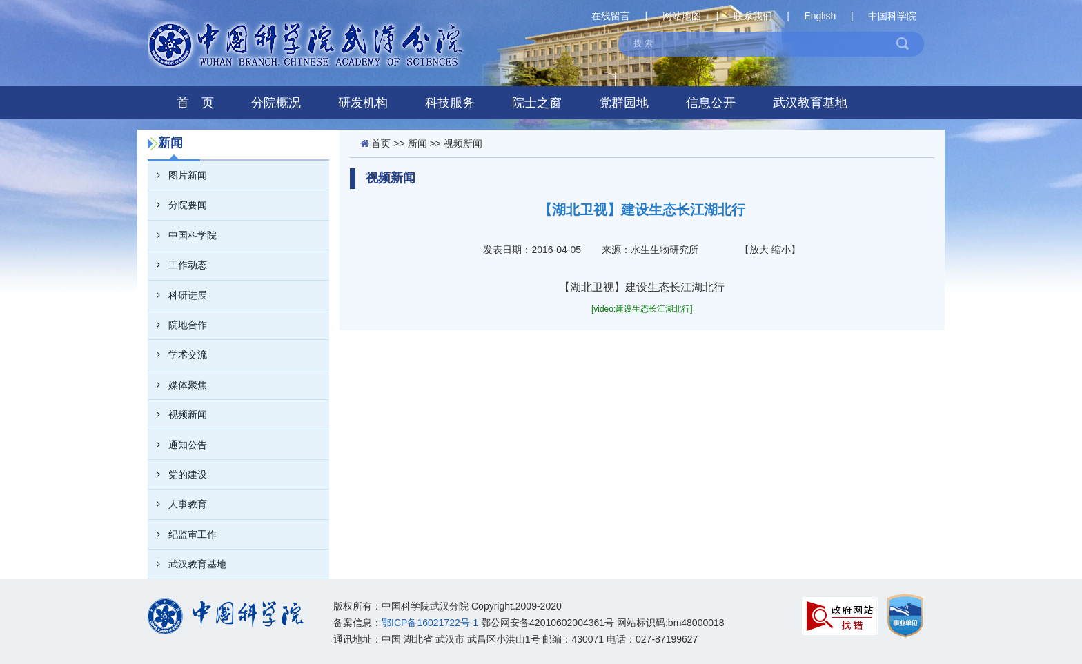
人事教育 (177, 504)
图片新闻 (177, 175)
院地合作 (177, 324)
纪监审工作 (182, 534)
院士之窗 (537, 103)
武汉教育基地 (810, 103)
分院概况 (276, 103)
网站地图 (681, 15)
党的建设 (177, 474)
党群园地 (624, 103)
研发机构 (363, 103)
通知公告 (177, 444)
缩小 (781, 249)
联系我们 (753, 15)
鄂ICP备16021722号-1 (430, 622)
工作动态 (177, 264)
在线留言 (610, 15)
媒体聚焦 (177, 384)
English (820, 15)
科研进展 (177, 295)
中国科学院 (892, 15)
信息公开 (711, 103)
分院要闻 (177, 204)
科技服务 (450, 103)
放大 (759, 249)
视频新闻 (177, 414)
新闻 (417, 143)
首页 (381, 143)
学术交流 (177, 354)
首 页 (195, 103)
